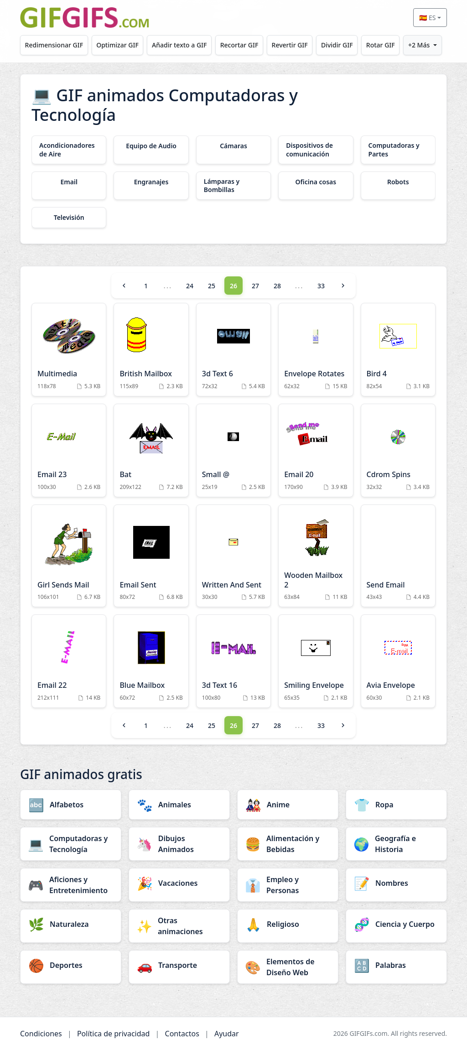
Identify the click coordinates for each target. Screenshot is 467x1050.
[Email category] (69, 182)
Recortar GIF (239, 45)
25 (211, 285)
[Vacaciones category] (179, 883)
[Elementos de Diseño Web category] (288, 967)
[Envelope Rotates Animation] (316, 349)
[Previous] (124, 285)
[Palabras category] (396, 965)
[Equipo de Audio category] (151, 146)
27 (255, 285)
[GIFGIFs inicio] (84, 17)
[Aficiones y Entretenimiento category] (71, 884)
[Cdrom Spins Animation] (398, 450)
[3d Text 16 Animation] (233, 661)
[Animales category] (179, 804)
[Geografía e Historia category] (396, 843)
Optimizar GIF (117, 45)
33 (321, 285)
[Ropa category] (396, 804)
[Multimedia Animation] (69, 349)
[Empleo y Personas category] (288, 884)
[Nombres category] (396, 883)
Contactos (182, 1034)
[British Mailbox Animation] (151, 349)
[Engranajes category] (151, 182)
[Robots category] (398, 182)
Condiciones (41, 1034)
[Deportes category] (71, 965)
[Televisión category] (69, 218)
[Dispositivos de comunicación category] (316, 149)
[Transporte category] (179, 965)
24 (189, 285)
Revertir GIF (290, 45)
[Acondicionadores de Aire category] (69, 149)
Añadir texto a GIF (179, 45)
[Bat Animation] (151, 450)
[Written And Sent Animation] (233, 556)
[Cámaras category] (233, 146)
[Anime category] (288, 804)
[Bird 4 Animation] (398, 349)
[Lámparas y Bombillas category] (233, 185)
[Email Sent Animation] (151, 556)
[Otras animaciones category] (179, 926)
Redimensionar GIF (54, 45)
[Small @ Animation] (233, 450)
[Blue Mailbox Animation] (151, 661)
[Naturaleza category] (71, 924)
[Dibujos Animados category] (179, 843)
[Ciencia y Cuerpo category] (396, 924)
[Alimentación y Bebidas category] (288, 843)
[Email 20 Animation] (316, 450)
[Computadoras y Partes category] (398, 149)
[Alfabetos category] (71, 804)
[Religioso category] (288, 924)
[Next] (343, 285)
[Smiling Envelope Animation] (316, 661)
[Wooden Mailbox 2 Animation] (316, 556)
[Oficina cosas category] (316, 182)
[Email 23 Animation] (69, 450)
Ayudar (226, 1034)
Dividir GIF (337, 45)
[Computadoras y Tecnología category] (71, 843)
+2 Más (419, 45)
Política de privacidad (113, 1034)
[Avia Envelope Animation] (398, 661)
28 (277, 285)
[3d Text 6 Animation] (233, 349)
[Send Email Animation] (398, 556)
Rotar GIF (380, 45)
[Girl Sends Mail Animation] (69, 556)
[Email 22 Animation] (69, 661)
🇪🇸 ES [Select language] (427, 17)
